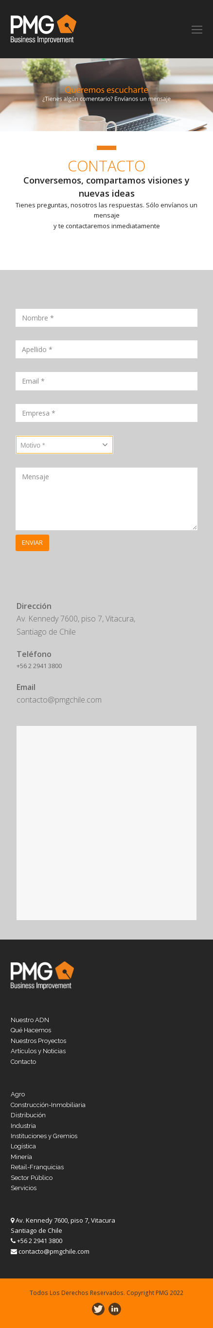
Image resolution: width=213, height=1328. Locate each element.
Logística (23, 1146)
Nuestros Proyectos (38, 1040)
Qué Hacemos (31, 1030)
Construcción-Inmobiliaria (48, 1105)
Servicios (23, 1188)
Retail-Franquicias (37, 1167)
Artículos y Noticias (38, 1051)
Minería (21, 1156)
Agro (18, 1094)
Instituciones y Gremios (44, 1136)
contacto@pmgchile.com (53, 1251)
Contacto (23, 1061)
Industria (23, 1125)
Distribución (28, 1115)
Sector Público (32, 1177)
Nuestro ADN (30, 1020)
